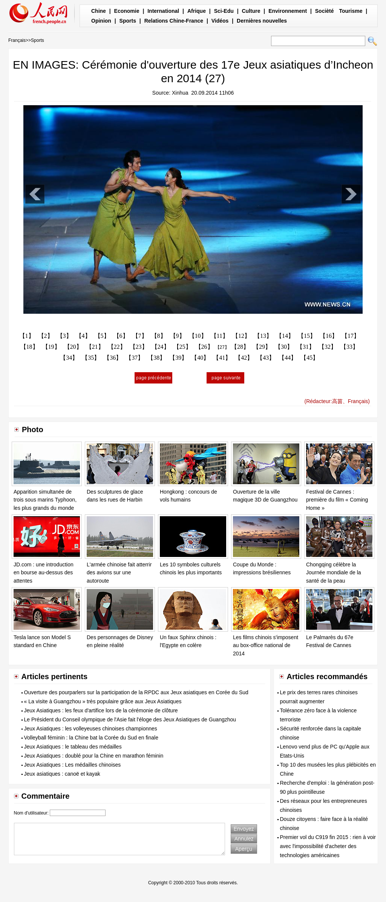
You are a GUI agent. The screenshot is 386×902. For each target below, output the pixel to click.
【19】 (51, 347)
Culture (251, 11)
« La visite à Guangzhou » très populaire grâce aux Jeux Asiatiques (103, 701)
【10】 (198, 336)
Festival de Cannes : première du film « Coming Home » (337, 500)
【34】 (69, 357)
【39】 (178, 357)
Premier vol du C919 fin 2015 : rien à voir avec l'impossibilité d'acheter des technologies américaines (328, 846)
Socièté (324, 11)
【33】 (349, 347)
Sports (127, 21)
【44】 (288, 357)
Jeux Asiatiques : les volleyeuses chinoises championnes (90, 729)
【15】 (307, 336)
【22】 (117, 347)
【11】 (219, 336)
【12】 (241, 336)
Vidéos (220, 21)
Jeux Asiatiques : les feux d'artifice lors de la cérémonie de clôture (101, 710)
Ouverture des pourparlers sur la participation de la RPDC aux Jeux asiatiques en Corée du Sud (136, 692)
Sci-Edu (224, 11)
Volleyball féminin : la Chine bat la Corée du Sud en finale (91, 738)
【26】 (204, 347)
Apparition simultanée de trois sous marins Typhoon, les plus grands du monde (45, 500)
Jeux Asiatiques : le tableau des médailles (73, 747)
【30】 (284, 347)
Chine (98, 11)
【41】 (222, 357)
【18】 (29, 347)
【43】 (266, 357)
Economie (126, 11)
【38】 (156, 357)
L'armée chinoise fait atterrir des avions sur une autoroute (119, 572)
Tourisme (350, 11)
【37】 (135, 357)
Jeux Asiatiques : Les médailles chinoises (72, 765)
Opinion (101, 21)
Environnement (287, 11)
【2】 (45, 336)
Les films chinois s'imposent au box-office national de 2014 (265, 645)
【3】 (64, 336)
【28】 (240, 347)
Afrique (196, 11)
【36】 (113, 357)
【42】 (244, 357)
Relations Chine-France (173, 21)
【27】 (222, 347)
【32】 (328, 347)
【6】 (121, 336)
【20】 (73, 347)
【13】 (263, 336)
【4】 (83, 336)
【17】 (351, 336)
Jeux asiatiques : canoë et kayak (62, 774)
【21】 (95, 347)
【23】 (139, 347)
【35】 (91, 357)
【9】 (177, 336)
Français (17, 40)
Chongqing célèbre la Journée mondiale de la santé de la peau (333, 572)
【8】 (158, 336)
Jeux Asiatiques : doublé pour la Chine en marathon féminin (94, 756)
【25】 (182, 347)
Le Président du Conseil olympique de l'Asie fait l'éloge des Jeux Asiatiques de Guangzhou (130, 719)
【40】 (200, 357)
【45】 (309, 357)
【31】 (306, 347)
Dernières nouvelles (262, 21)
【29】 (262, 347)
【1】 (26, 336)
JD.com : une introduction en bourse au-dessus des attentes (44, 572)
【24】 (161, 347)
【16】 (329, 336)
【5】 (102, 336)
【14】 (285, 336)
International (163, 11)
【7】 (139, 336)
